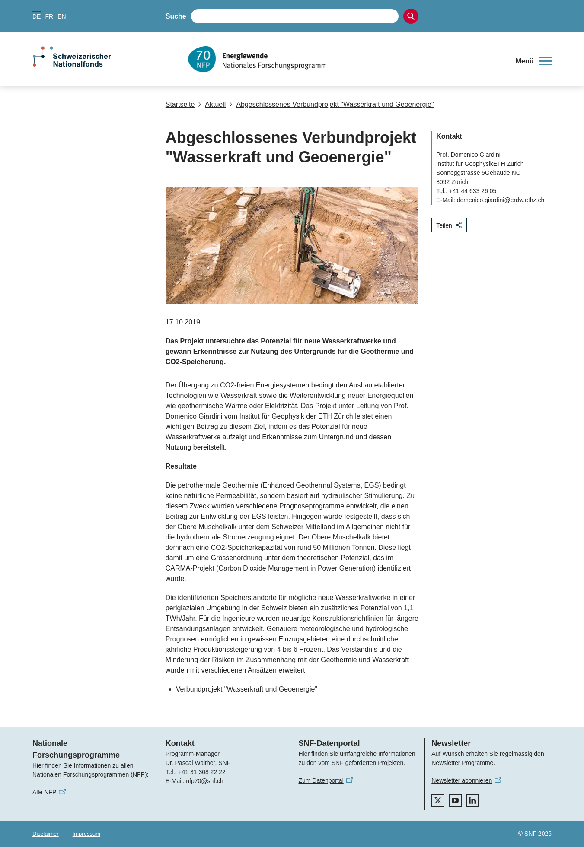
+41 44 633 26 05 (472, 190)
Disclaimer (45, 834)
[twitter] (437, 800)
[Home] (346, 59)
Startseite (180, 104)
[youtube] (455, 800)
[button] (534, 61)
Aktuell (212, 104)
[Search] (410, 16)
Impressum (86, 834)
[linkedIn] (472, 800)
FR (49, 16)
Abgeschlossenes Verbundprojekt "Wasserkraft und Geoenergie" (331, 104)
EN (61, 16)
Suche (176, 16)
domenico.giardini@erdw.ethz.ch (501, 200)
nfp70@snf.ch (204, 780)
